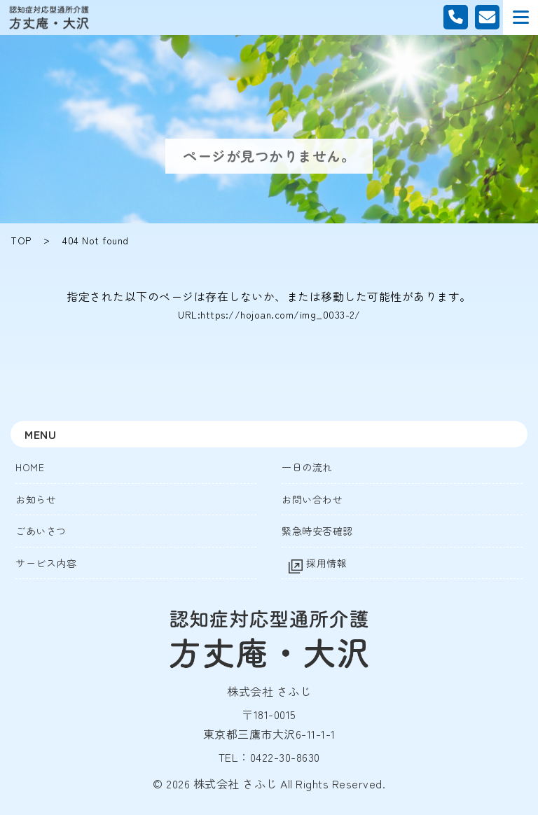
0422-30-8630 (285, 756)
